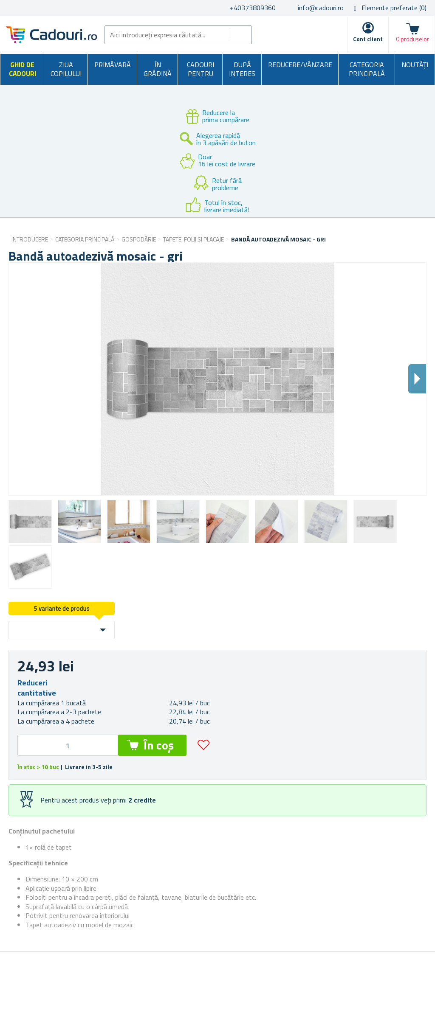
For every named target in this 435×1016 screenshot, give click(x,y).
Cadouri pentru (200, 69)
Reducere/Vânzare (300, 64)
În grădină (158, 69)
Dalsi (417, 378)
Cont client (368, 38)
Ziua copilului (66, 69)
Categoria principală (367, 69)
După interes (242, 69)
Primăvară (112, 64)
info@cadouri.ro (321, 8)
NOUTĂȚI (414, 64)
